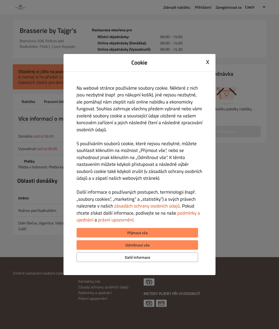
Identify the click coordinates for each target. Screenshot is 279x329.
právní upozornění (116, 219)
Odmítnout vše (137, 245)
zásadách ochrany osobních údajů (147, 205)
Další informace (137, 257)
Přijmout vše (137, 233)
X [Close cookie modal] (207, 62)
